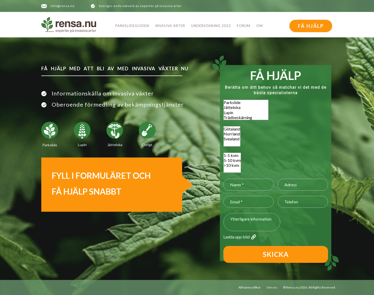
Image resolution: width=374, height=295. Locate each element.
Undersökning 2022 (211, 26)
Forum (243, 26)
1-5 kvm (232, 155)
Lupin (246, 112)
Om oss (271, 287)
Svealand (232, 138)
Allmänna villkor (249, 287)
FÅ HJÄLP (311, 26)
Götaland (232, 128)
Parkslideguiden (132, 26)
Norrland (232, 133)
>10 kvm (232, 165)
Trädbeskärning (246, 117)
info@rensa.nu (63, 6)
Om (259, 26)
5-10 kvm (232, 160)
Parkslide (246, 102)
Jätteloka (246, 107)
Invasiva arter (170, 26)
